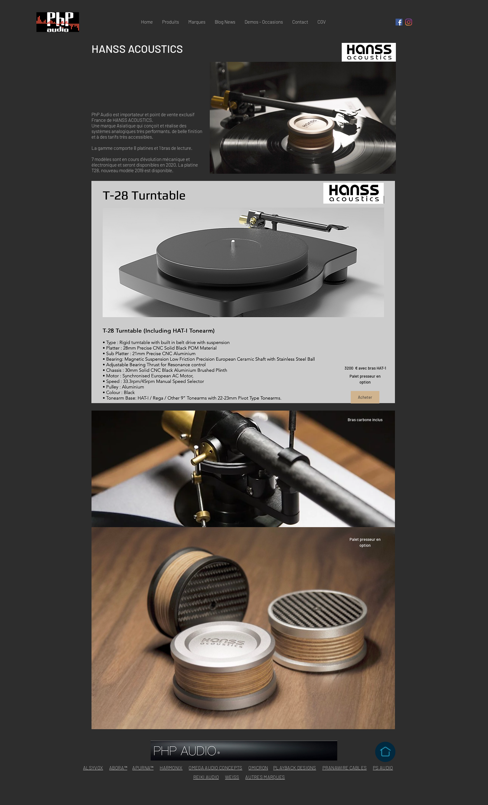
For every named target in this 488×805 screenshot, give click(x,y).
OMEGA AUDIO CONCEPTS (215, 767)
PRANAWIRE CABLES (344, 767)
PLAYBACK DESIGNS (294, 767)
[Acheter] (365, 397)
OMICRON (258, 767)
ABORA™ (118, 767)
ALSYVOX (93, 767)
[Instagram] (408, 22)
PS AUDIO (383, 767)
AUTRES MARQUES (265, 777)
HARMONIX (171, 767)
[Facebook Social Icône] (399, 22)
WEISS (232, 777)
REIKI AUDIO (206, 777)
